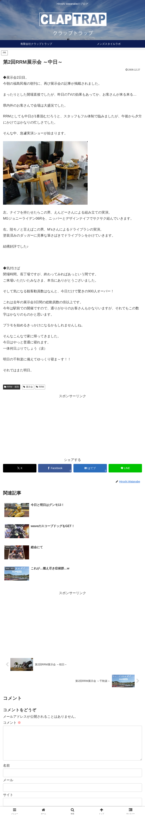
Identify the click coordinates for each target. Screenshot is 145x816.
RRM (40, 387)
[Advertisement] (72, 425)
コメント (12, 675)
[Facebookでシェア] (55, 468)
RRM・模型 (11, 387)
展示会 (28, 387)
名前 (6, 724)
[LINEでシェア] (125, 468)
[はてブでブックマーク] (90, 468)
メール (8, 738)
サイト (8, 753)
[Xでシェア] (19, 468)
